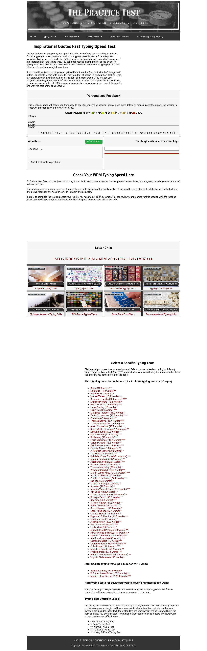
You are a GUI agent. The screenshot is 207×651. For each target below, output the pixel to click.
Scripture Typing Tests (46, 287)
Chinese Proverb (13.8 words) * (106, 401)
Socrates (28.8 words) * (102, 486)
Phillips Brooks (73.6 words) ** (106, 551)
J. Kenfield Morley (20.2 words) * (107, 451)
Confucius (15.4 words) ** (103, 418)
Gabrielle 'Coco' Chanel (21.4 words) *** (110, 456)
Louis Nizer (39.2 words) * (103, 527)
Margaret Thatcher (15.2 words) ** (107, 412)
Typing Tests (49, 36)
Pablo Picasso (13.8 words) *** (106, 404)
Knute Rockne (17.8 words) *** (106, 434)
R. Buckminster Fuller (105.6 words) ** (109, 573)
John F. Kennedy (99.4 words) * (106, 570)
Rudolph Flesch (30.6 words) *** (106, 497)
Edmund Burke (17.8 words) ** (105, 431)
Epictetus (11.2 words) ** (103, 391)
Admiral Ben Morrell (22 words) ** (107, 459)
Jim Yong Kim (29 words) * (104, 491)
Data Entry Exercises (120, 36)
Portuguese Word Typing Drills (161, 313)
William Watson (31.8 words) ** (106, 502)
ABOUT (77, 640)
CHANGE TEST (94, 142)
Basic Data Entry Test (123, 313)
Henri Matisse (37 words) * (104, 519)
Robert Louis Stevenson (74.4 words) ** (110, 554)
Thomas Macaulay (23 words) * (106, 467)
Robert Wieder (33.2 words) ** (105, 505)
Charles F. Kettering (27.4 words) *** (108, 478)
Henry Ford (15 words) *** (103, 410)
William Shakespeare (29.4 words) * (108, 494)
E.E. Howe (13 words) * (102, 393)
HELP (130, 640)
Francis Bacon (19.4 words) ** (105, 448)
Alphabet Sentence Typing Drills (46, 313)
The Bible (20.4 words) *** (103, 453)
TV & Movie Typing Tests (84, 313)
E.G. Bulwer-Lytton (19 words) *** (107, 445)
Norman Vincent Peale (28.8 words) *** (110, 489)
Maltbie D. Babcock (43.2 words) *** (108, 535)
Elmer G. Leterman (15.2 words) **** (108, 415)
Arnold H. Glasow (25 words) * (105, 475)
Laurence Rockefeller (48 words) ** (108, 543)
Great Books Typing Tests (123, 287)
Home (33, 36)
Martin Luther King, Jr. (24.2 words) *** (110, 472)
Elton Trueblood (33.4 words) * (105, 511)
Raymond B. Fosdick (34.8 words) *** (109, 516)
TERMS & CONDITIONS (94, 640)
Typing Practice (71, 36)
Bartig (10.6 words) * (101, 388)
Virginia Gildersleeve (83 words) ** (107, 557)
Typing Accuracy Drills (161, 287)
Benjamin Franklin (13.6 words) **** (108, 399)
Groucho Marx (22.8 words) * (105, 464)
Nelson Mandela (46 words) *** (106, 541)
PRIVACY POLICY (117, 640)
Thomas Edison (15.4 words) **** (107, 423)
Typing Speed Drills (84, 287)
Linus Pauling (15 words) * (103, 407)
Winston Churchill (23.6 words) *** (107, 470)
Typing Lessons (94, 36)
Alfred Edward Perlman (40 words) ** (109, 530)
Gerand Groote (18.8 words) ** (105, 442)
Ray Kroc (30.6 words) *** (103, 500)
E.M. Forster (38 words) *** (104, 524)
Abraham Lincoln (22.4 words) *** (107, 461)
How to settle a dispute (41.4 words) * (109, 532)
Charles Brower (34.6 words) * (105, 513)
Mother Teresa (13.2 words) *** (106, 396)
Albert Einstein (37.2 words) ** (105, 521)
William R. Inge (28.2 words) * (105, 483)
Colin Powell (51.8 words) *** (105, 546)
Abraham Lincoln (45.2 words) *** (107, 538)
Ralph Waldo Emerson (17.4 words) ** (109, 429)
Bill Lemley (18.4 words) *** (104, 437)
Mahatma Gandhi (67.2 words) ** (107, 549)
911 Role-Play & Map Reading (150, 36)
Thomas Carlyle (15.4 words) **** (107, 421)
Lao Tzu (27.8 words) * (102, 481)
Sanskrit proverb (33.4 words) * (106, 508)
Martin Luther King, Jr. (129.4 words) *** (110, 576)
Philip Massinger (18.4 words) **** (107, 440)
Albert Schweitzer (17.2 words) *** (107, 426)
